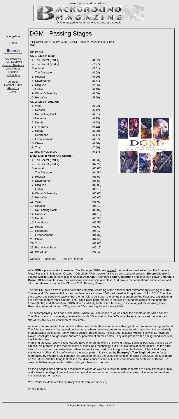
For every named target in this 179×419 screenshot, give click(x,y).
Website (35, 258)
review (111, 270)
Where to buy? (37, 388)
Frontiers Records (72, 258)
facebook (50, 258)
